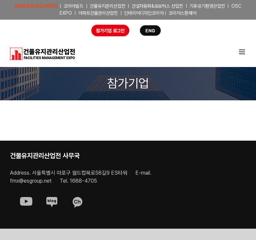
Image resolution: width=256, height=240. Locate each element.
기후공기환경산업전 (207, 6)
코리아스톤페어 (182, 13)
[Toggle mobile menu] (242, 51)
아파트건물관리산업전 (98, 13)
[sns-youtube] (26, 199)
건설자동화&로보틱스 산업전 (157, 6)
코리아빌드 (73, 6)
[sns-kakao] (77, 199)
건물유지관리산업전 (107, 6)
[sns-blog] (51, 199)
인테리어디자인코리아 (143, 13)
